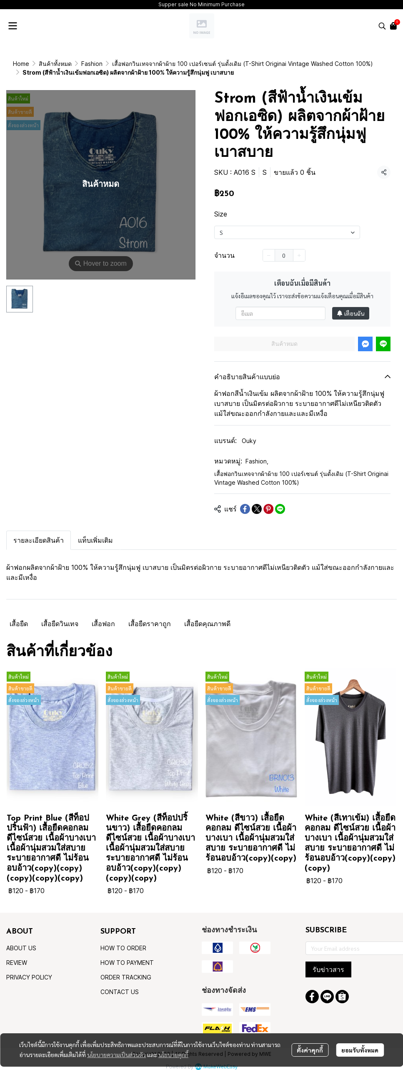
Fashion (256, 452)
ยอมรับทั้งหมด (359, 1048)
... (41, 63)
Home (21, 63)
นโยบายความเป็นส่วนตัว (116, 1053)
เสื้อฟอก (103, 615)
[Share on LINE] (280, 500)
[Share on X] (257, 500)
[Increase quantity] (299, 246)
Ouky (249, 432)
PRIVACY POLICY (29, 968)
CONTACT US (119, 983)
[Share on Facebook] (245, 500)
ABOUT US (21, 939)
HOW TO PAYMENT (127, 953)
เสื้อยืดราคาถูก (149, 615)
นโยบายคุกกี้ (173, 1053)
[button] (382, 26)
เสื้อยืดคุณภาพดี (207, 615)
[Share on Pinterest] (268, 500)
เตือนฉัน (350, 304)
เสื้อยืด (19, 615)
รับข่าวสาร (328, 961)
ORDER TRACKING (125, 968)
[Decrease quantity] (269, 246)
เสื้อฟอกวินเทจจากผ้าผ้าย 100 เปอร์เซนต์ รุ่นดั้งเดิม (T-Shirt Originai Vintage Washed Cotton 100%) (301, 469)
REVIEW (16, 953)
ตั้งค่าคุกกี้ (310, 1048)
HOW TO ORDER (123, 939)
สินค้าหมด (284, 334)
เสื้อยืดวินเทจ (59, 615)
